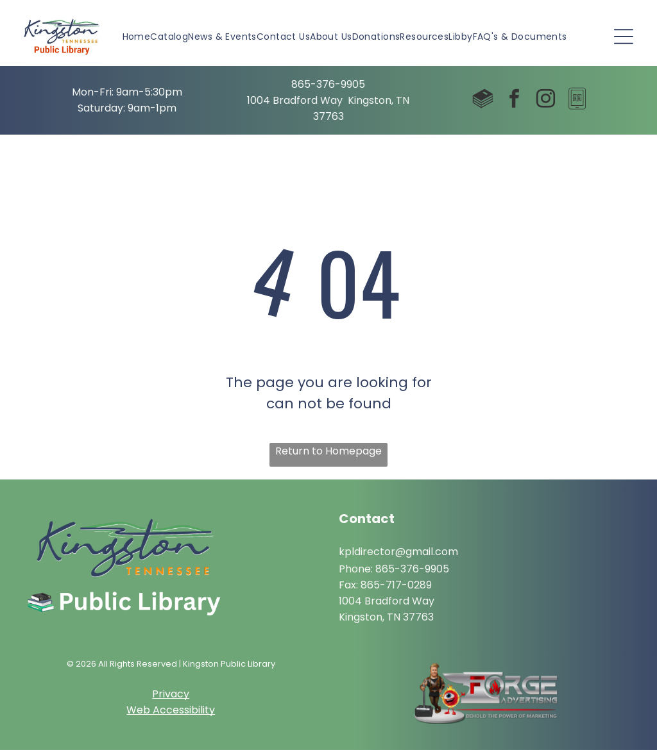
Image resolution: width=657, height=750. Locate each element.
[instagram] (545, 100)
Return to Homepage (328, 451)
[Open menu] (623, 36)
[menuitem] (137, 36)
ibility (202, 710)
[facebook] (514, 100)
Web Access (157, 710)
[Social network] (482, 100)
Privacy (170, 694)
